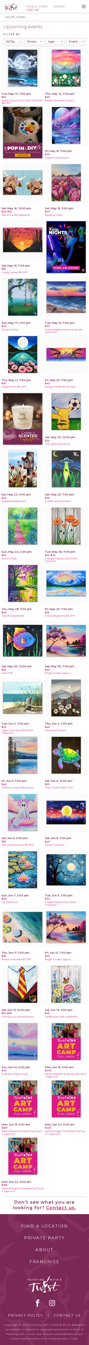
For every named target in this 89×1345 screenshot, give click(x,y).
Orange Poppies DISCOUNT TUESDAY (61, 560)
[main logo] (11, 4)
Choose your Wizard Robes (18, 1016)
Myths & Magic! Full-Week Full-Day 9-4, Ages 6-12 (23, 1190)
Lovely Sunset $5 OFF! (15, 272)
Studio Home (37, 6)
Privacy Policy (25, 1315)
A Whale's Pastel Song (15, 1074)
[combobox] (12, 41)
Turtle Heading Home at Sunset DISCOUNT (63, 331)
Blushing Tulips (53, 215)
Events (59, 6)
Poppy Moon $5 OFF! (14, 386)
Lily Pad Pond (10, 902)
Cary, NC (10, 17)
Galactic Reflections (57, 157)
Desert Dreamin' (55, 844)
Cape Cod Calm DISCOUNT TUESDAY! (17, 731)
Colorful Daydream (13, 615)
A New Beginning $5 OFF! (60, 615)
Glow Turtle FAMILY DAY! (59, 787)
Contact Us (67, 1315)
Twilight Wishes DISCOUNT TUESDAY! (60, 903)
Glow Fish (7, 673)
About (44, 1249)
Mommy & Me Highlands (16, 215)
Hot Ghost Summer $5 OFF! (18, 844)
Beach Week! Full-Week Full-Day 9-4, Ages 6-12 (22, 1132)
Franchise (44, 1261)
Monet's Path (9, 558)
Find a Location (44, 1226)
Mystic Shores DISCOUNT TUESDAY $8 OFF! (22, 102)
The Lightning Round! (57, 444)
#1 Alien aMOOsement (58, 501)
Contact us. (61, 1207)
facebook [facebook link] (37, 1302)
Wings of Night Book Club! (60, 386)
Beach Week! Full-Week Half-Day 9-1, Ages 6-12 (66, 1075)
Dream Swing (10, 329)
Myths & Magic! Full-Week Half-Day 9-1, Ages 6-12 (65, 1132)
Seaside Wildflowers (14, 501)
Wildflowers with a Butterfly (61, 1016)
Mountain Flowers (55, 730)
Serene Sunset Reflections (17, 787)
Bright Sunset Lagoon (58, 673)
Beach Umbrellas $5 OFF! (16, 959)
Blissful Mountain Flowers (59, 100)
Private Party (44, 1237)
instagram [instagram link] (52, 1302)
